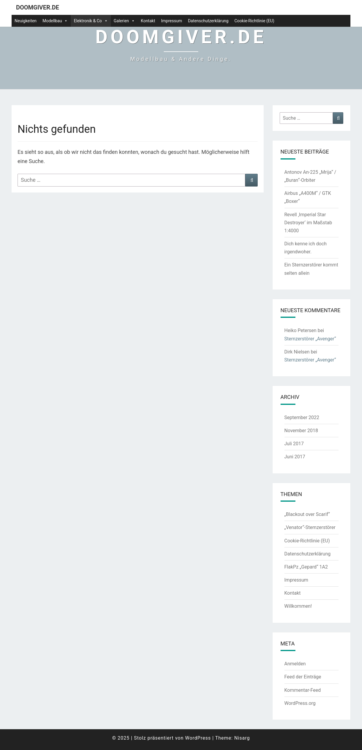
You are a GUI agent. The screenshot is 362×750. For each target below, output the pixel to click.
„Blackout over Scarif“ (307, 514)
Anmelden (295, 664)
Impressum (171, 20)
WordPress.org (300, 703)
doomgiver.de (37, 7)
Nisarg (242, 738)
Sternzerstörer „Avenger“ (310, 339)
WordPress (198, 738)
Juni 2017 (294, 457)
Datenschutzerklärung (208, 20)
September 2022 (301, 417)
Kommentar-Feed (302, 690)
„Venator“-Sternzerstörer (310, 527)
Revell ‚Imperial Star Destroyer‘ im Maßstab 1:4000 (308, 222)
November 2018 (301, 430)
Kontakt (148, 20)
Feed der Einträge (302, 677)
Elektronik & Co (91, 20)
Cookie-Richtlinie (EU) (254, 20)
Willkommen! (298, 606)
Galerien (124, 20)
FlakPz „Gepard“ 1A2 (306, 567)
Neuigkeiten (26, 20)
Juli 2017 (294, 443)
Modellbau (55, 20)
